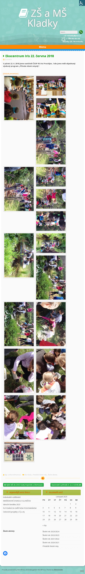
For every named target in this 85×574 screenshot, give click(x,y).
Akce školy (28, 475)
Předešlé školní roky (40, 475)
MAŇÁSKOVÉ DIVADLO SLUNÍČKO (17, 501)
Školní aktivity (52, 475)
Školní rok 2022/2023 (51, 535)
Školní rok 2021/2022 (51, 539)
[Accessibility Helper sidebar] (82, 3)
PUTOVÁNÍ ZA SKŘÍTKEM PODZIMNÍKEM (19, 508)
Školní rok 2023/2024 (51, 531)
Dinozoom (58, 570)
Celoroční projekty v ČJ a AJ (14, 512)
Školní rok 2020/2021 (51, 542)
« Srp (44, 525)
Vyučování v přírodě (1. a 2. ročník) (66, 485)
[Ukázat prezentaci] (10, 73)
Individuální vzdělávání (11, 497)
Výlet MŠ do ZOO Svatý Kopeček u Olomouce (23, 485)
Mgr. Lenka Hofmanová (13, 475)
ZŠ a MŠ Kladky (47, 17)
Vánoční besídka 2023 (11, 504)
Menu (42, 47)
